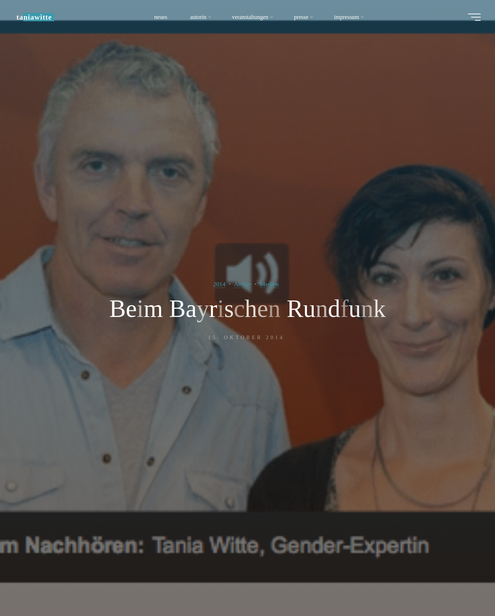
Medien (269, 284)
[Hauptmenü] (474, 17)
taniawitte (34, 17)
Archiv (242, 284)
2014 (219, 284)
